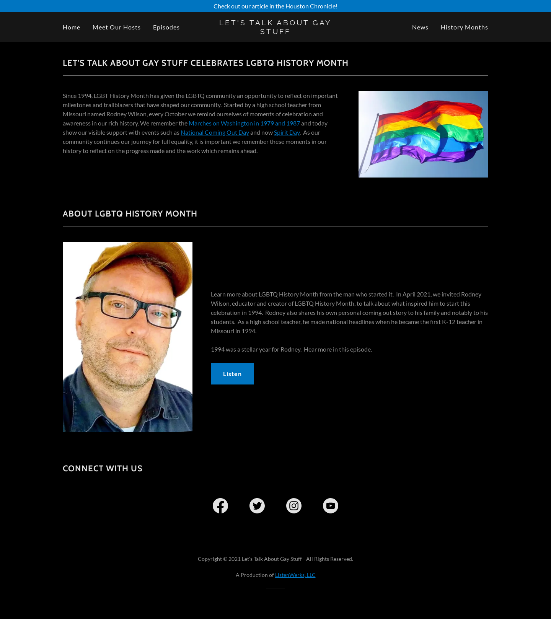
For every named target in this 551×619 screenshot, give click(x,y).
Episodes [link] (166, 27)
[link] (276, 31)
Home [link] (71, 27)
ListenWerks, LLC (295, 575)
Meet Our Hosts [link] (117, 27)
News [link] (420, 27)
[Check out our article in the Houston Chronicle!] (275, 6)
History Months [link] (464, 27)
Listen (232, 373)
